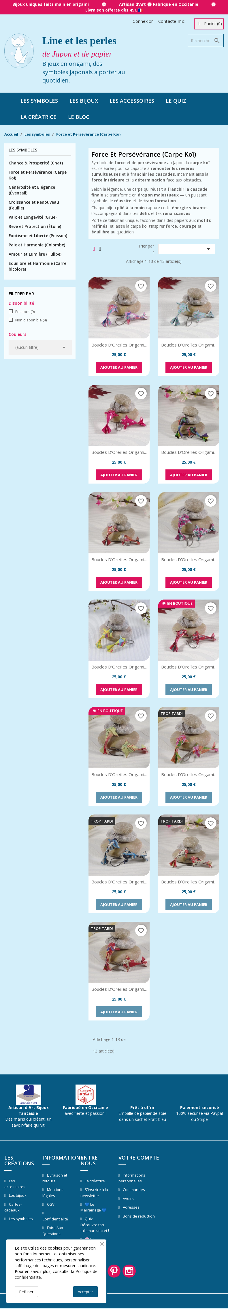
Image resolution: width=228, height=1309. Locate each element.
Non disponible (31, 320)
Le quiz (176, 100)
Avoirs (128, 1198)
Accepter (85, 1291)
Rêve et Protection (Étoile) (35, 226)
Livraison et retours (54, 1178)
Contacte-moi (172, 21)
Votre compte (138, 1157)
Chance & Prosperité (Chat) (36, 163)
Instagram (130, 1271)
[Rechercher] (206, 40)
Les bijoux (83, 100)
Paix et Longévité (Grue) (32, 217)
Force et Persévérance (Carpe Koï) (38, 175)
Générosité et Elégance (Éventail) (32, 190)
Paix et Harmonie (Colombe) (37, 245)
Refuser (26, 1291)
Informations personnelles (132, 1178)
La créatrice (38, 116)
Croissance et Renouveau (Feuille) (34, 205)
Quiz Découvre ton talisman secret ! (94, 1224)
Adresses (131, 1207)
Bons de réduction (138, 1216)
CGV (50, 1204)
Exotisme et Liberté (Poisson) (38, 235)
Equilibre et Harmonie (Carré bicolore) (37, 266)
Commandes (133, 1189)
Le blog (79, 116)
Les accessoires (132, 100)
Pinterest (114, 1271)
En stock (25, 311)
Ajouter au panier (118, 367)
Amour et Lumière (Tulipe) (35, 254)
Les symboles (39, 100)
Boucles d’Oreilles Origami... (119, 345)
